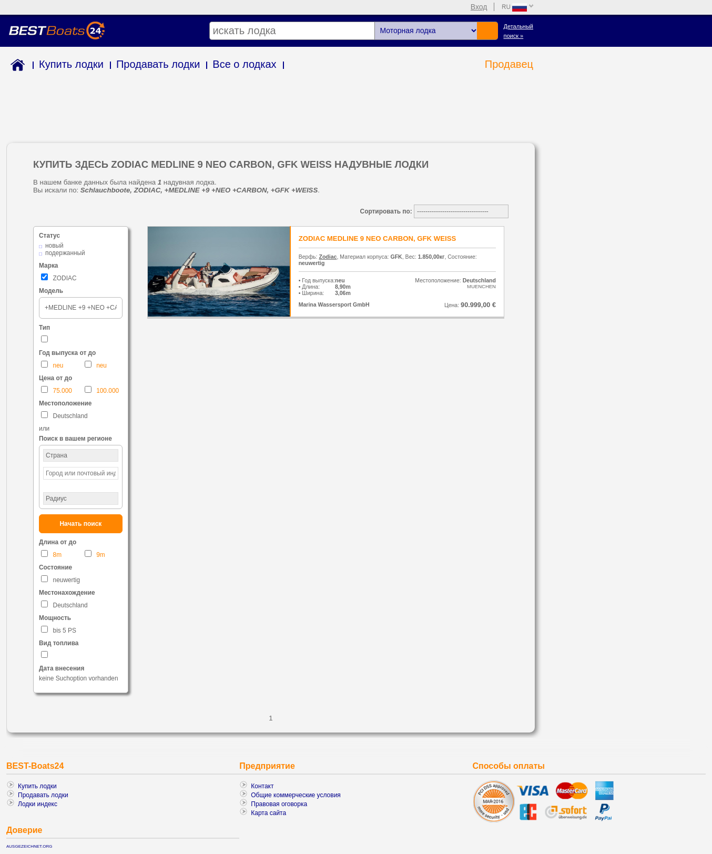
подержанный (65, 253)
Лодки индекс (37, 804)
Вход (479, 7)
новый (54, 245)
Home (15, 66)
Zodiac (328, 256)
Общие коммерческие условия (296, 795)
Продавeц (509, 64)
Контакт (262, 786)
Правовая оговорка (279, 804)
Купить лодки (71, 64)
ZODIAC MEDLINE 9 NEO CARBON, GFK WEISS (377, 238)
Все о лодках (244, 64)
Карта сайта (268, 813)
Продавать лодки (158, 64)
